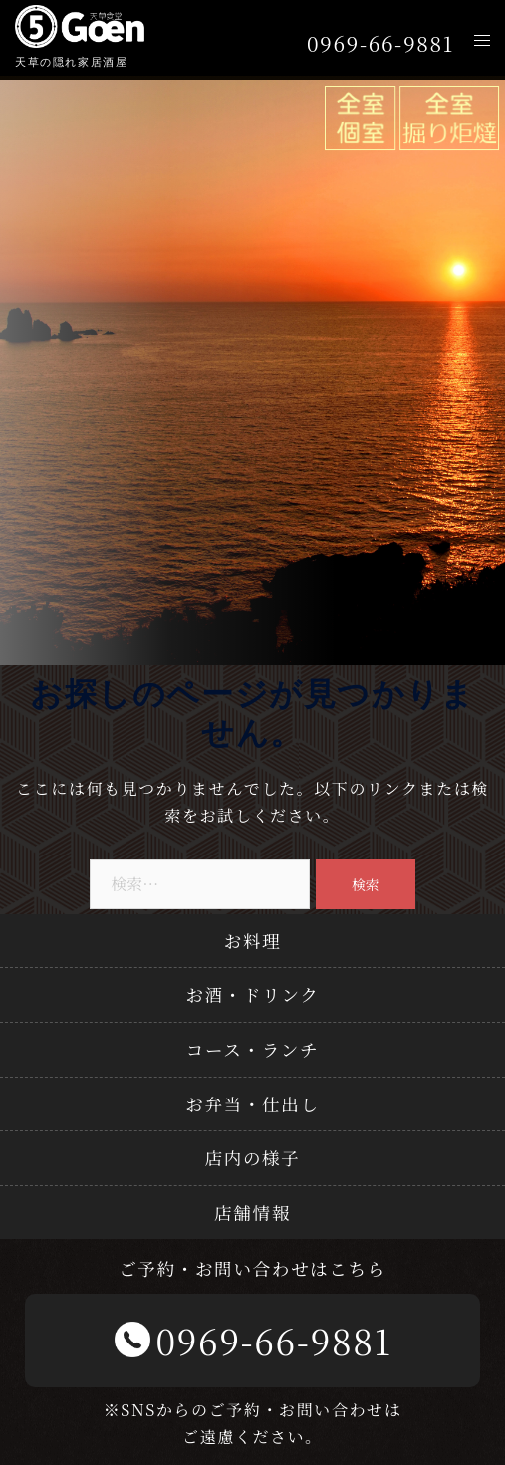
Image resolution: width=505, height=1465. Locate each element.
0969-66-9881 (380, 43)
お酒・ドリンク (252, 994)
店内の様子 (253, 1157)
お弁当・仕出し (252, 1104)
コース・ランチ (252, 1049)
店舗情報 (252, 1212)
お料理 (253, 940)
